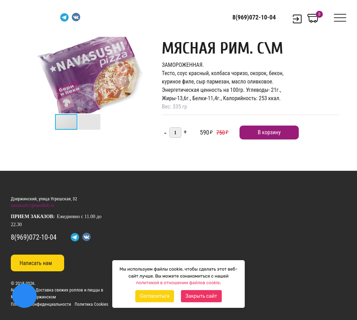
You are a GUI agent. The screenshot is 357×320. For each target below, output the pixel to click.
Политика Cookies (91, 304)
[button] (136, 43)
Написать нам (36, 263)
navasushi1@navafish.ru (32, 205)
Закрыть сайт (201, 296)
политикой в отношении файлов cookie (178, 282)
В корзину (269, 132)
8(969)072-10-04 (254, 17)
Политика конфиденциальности (41, 304)
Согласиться (154, 296)
